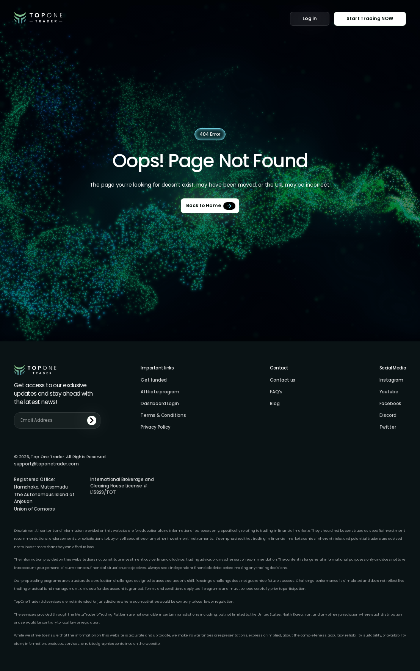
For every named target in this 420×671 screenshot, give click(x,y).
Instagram (391, 380)
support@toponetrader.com (46, 464)
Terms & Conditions (163, 415)
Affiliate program (160, 392)
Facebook (390, 404)
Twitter (387, 427)
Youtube (388, 392)
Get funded (154, 380)
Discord (387, 415)
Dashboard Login (160, 404)
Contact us (282, 380)
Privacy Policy (155, 427)
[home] (38, 18)
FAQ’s (276, 392)
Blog (274, 404)
